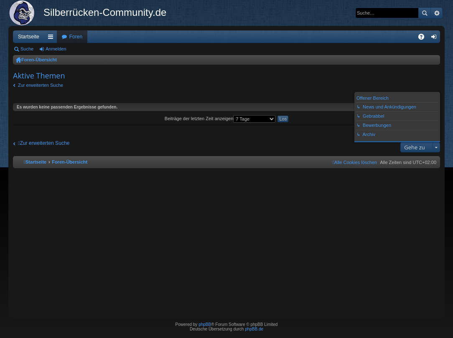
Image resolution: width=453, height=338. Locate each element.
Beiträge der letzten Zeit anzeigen (220, 118)
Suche (424, 13)
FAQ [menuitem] (424, 38)
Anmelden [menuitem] (435, 38)
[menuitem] (355, 162)
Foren (75, 37)
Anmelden (56, 48)
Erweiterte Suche (436, 13)
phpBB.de (254, 329)
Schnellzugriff (52, 38)
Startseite (28, 37)
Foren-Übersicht (39, 59)
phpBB (205, 324)
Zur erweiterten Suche (40, 85)
